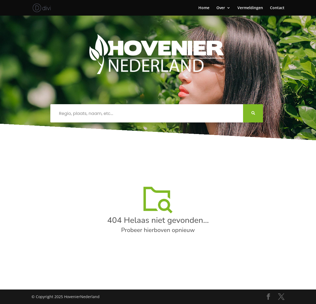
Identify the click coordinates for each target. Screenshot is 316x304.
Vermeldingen (250, 8)
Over (220, 8)
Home (203, 8)
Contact (277, 8)
